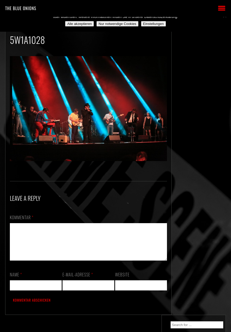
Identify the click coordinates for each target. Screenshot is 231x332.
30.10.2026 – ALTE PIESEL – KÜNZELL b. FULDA (201, 69)
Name (16, 279)
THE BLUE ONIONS (20, 8)
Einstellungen (153, 24)
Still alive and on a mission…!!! (195, 109)
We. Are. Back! (192, 96)
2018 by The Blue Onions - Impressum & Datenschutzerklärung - (116, 329)
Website (120, 279)
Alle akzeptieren (79, 24)
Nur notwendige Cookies (117, 24)
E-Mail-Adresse (76, 279)
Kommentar (22, 215)
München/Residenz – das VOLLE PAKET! (201, 84)
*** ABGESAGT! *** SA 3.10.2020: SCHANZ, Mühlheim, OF (199, 127)
